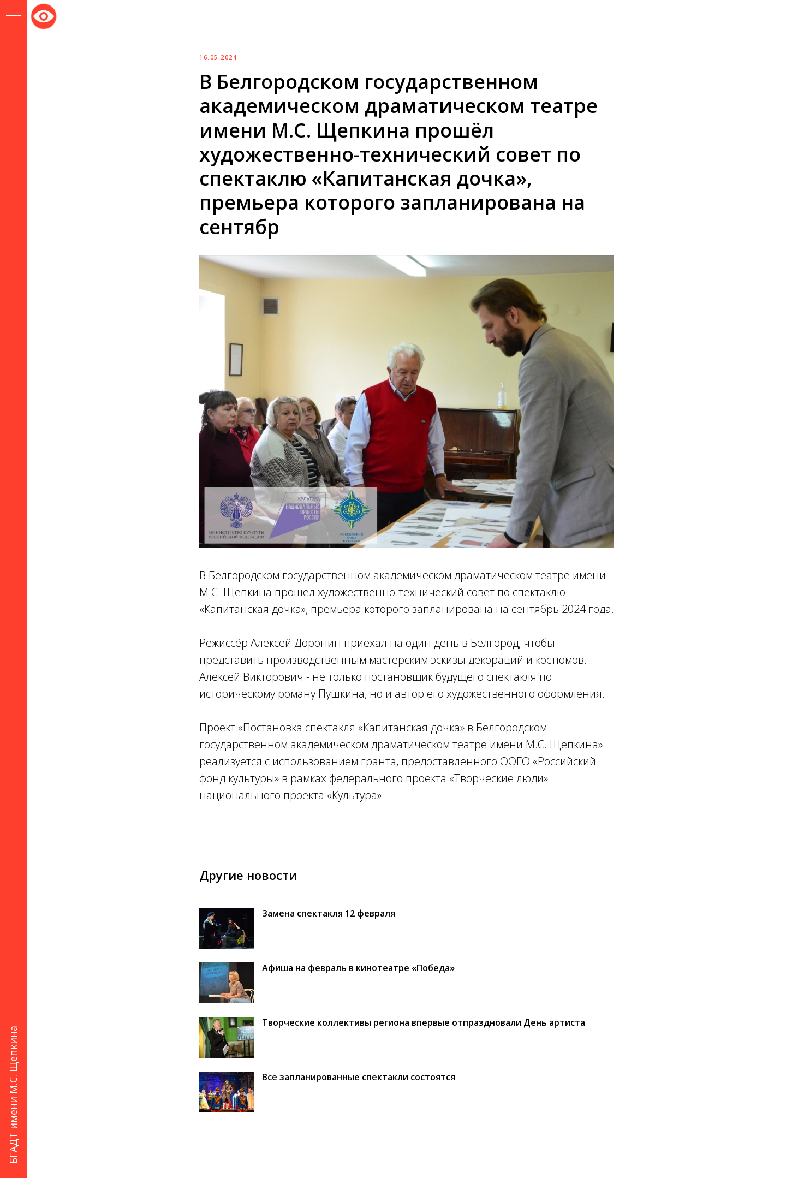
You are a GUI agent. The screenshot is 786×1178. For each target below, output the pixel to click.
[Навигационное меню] (13, 16)
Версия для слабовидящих (43, 14)
